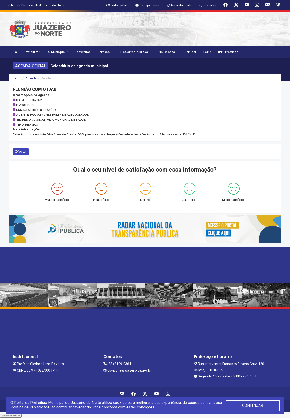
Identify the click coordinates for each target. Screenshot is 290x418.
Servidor (190, 52)
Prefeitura (33, 52)
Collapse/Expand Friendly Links (11, 415)
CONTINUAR (252, 405)
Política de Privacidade (30, 407)
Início (16, 78)
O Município (57, 52)
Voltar (20, 151)
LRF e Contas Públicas (133, 52)
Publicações (167, 52)
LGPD (207, 52)
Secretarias (82, 52)
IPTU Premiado (228, 52)
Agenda (31, 78)
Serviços (104, 52)
